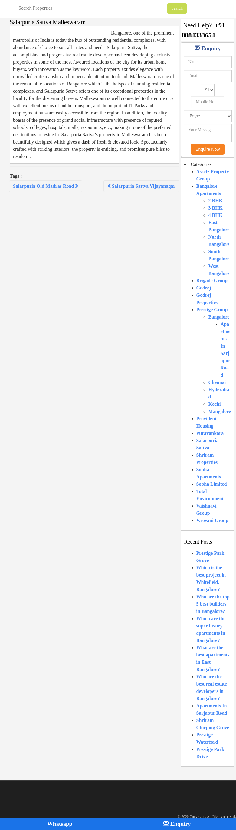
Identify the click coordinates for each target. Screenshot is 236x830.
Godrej (203, 287)
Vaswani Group (212, 520)
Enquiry (177, 824)
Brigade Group (212, 280)
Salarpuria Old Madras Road (45, 186)
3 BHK (215, 207)
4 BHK (215, 215)
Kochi (214, 404)
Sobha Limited (211, 484)
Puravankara (210, 433)
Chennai (217, 382)
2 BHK (215, 200)
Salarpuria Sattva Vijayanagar (141, 186)
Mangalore (219, 411)
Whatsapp (59, 824)
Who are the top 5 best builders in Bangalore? (213, 604)
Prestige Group (212, 309)
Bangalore (219, 316)
